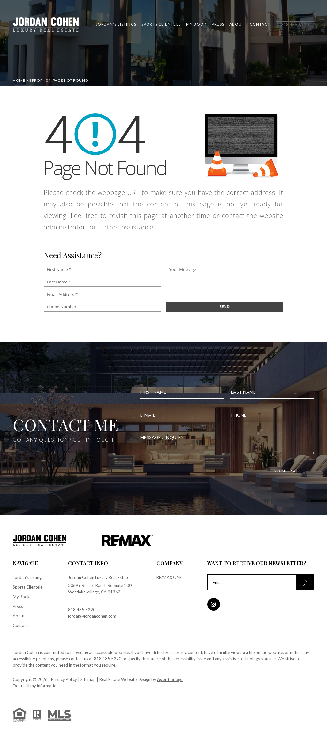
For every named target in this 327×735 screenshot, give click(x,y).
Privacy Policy (64, 679)
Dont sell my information (36, 685)
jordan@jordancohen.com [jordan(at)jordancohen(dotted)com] (92, 616)
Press (218, 24)
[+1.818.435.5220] (295, 24)
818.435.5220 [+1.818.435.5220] (81, 609)
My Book (196, 24)
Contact (260, 24)
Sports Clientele (161, 24)
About (237, 24)
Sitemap (88, 679)
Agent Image (170, 679)
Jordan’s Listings (116, 24)
